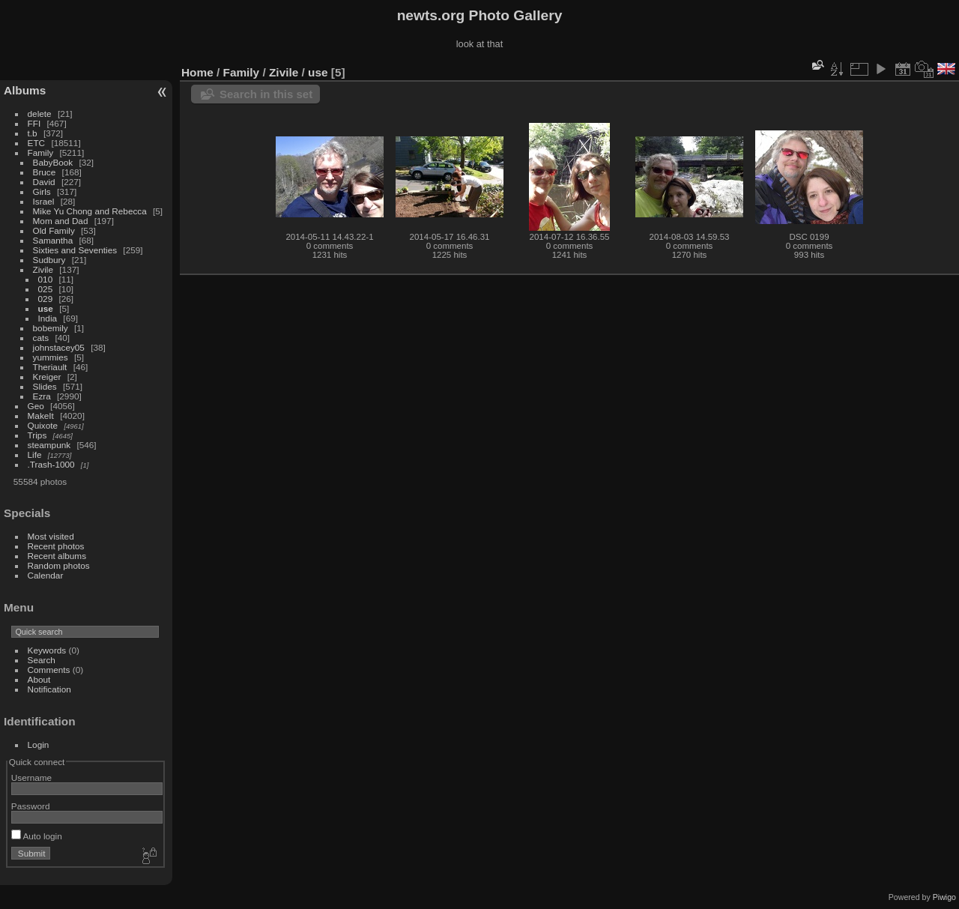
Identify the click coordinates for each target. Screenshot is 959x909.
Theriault (50, 367)
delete (40, 113)
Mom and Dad (60, 221)
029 (45, 298)
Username (31, 777)
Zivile (43, 269)
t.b (32, 133)
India (48, 318)
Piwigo (944, 897)
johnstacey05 (59, 347)
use (45, 308)
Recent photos (56, 546)
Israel (44, 201)
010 (45, 279)
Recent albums (57, 556)
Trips (37, 435)
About (39, 679)
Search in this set (266, 94)
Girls (42, 191)
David (44, 182)
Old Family (54, 230)
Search (41, 660)
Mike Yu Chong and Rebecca (90, 211)
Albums (25, 90)
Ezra (42, 396)
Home (197, 72)
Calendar (46, 575)
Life (35, 454)
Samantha (53, 240)
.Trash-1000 (51, 464)
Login (38, 744)
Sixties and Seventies (75, 250)
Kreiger (47, 376)
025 (45, 289)
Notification (49, 689)
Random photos (59, 565)
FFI (34, 123)
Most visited (51, 536)
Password (30, 806)
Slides (45, 386)
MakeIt (41, 415)
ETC (37, 143)
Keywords (47, 650)
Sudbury (49, 260)
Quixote (43, 425)
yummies (50, 357)
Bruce (44, 172)
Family (41, 152)
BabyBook (53, 162)
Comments (49, 669)
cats (41, 337)
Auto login (36, 836)
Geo (36, 406)
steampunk (49, 445)
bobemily (50, 328)
